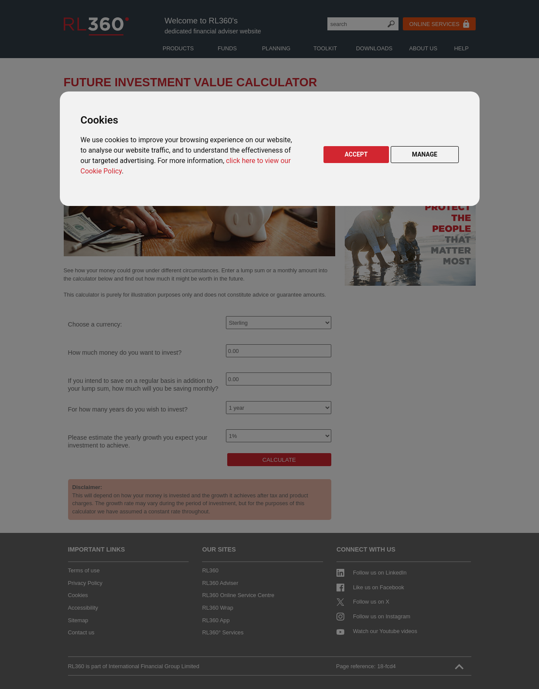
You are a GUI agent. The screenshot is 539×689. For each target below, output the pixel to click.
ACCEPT (356, 154)
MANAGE (425, 154)
